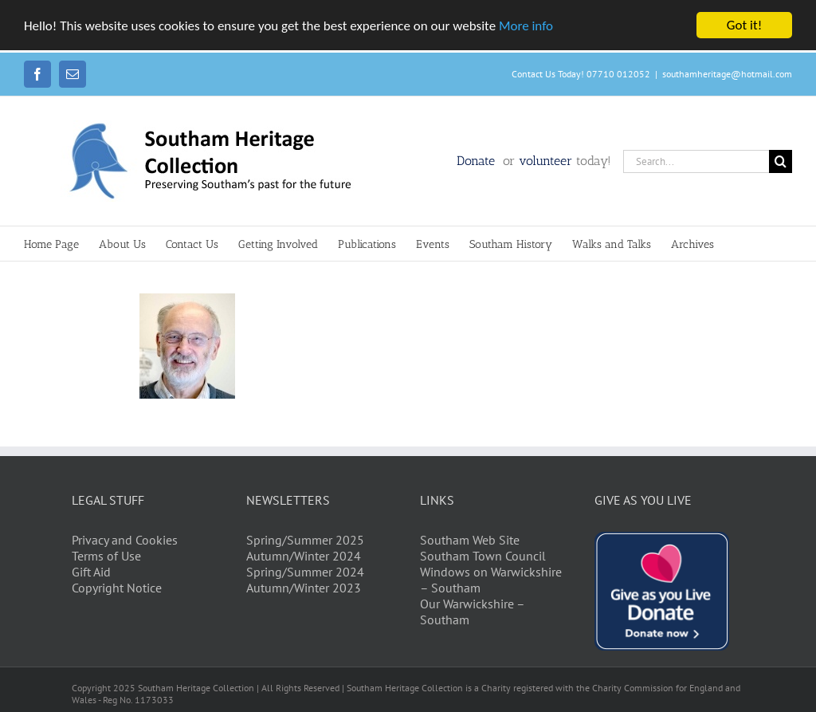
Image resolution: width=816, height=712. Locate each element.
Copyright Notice (117, 588)
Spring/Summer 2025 (305, 540)
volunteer (545, 160)
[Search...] (696, 161)
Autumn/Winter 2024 (303, 556)
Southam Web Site (470, 540)
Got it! (744, 25)
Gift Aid (91, 572)
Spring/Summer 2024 (305, 572)
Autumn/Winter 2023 (303, 588)
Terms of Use (106, 556)
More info (526, 26)
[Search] (780, 161)
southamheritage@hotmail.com (727, 74)
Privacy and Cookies (125, 540)
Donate (478, 160)
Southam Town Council (483, 556)
